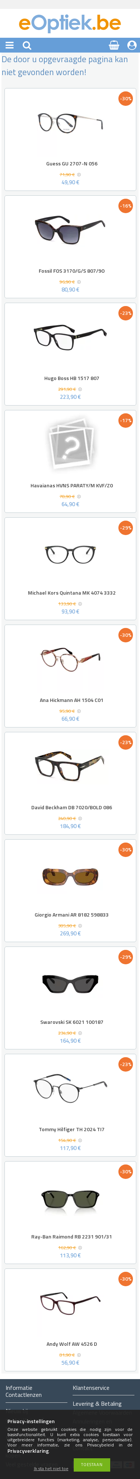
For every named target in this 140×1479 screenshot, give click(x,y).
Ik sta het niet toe (51, 1469)
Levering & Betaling (97, 1403)
